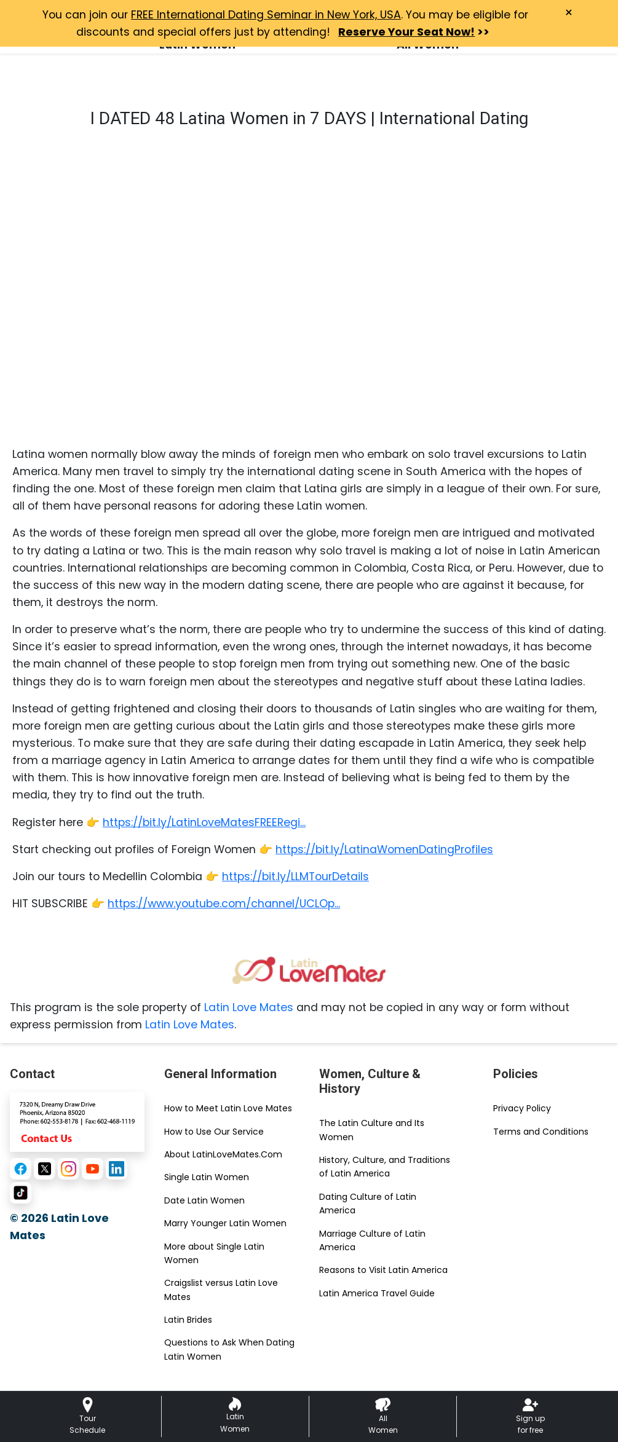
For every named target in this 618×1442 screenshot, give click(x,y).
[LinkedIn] (116, 1169)
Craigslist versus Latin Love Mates (221, 1289)
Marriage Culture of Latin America (372, 1240)
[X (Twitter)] (44, 1169)
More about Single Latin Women (214, 1253)
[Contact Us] (77, 1121)
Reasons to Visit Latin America (383, 1270)
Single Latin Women (206, 1177)
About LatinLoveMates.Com (223, 1154)
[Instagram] (68, 1169)
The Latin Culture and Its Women (371, 1130)
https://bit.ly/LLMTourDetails (295, 876)
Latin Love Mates (248, 1007)
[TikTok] (20, 1193)
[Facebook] (20, 1169)
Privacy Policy (522, 1108)
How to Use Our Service (214, 1131)
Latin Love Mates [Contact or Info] (189, 1024)
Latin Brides (188, 1320)
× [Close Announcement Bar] (569, 13)
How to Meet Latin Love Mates (228, 1108)
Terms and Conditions (540, 1131)
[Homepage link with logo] (309, 970)
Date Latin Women (204, 1200)
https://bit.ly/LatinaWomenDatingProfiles (384, 849)
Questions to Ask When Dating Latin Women (229, 1349)
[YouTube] (92, 1169)
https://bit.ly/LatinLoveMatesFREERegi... (204, 822)
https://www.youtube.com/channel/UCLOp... (224, 903)
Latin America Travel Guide (377, 1293)
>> (413, 32)
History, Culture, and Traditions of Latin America (384, 1167)
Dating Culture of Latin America (367, 1203)
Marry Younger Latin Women (225, 1223)
